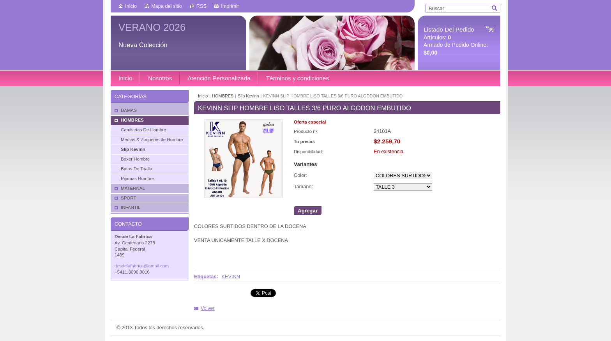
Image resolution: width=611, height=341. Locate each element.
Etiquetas (205, 276)
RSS (201, 6)
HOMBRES (222, 96)
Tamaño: (303, 186)
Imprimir (230, 6)
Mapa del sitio (166, 6)
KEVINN (230, 276)
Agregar (308, 211)
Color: (300, 175)
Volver (208, 308)
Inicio (131, 6)
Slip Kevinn (248, 96)
